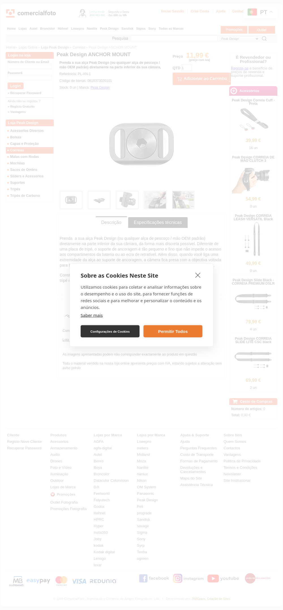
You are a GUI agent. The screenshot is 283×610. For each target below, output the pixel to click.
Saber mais (92, 315)
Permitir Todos (173, 331)
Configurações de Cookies (110, 331)
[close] (198, 275)
